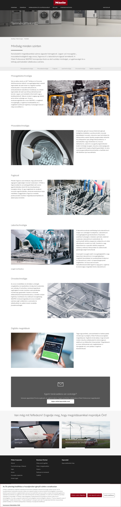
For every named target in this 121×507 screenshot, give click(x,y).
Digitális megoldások (95, 68)
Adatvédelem (13, 505)
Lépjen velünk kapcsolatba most (60, 401)
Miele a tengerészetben (42, 466)
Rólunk (55, 7)
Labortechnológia (66, 68)
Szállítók (38, 475)
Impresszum (6, 505)
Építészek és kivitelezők (42, 472)
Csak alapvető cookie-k (94, 495)
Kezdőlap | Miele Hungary (17, 38)
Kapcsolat (106, 7)
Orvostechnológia (80, 68)
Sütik (18, 505)
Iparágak (14, 7)
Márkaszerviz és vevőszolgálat (39, 7)
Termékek (23, 7)
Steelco (38, 469)
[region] (60, 495)
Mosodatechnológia (42, 68)
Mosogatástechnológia (27, 68)
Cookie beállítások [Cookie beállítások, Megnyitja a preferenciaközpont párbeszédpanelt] (109, 495)
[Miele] (60, 2)
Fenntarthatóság (66, 7)
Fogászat (54, 68)
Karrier (13, 472)
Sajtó (12, 469)
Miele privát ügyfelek (42, 463)
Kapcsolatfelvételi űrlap (68, 463)
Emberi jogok (14, 478)
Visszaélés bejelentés (16, 475)
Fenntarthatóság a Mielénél (18, 466)
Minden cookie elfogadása (78, 495)
